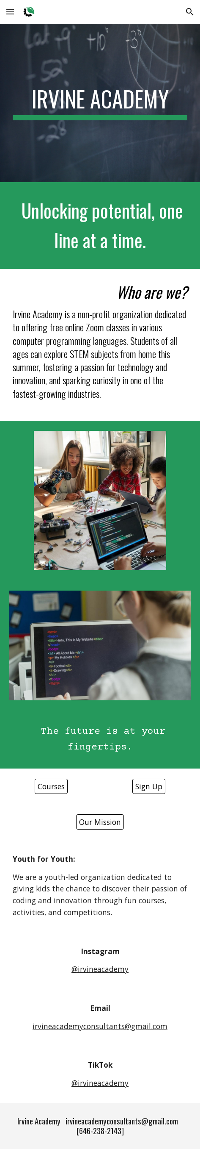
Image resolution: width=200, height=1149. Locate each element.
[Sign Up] (149, 786)
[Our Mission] (100, 822)
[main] (99, 103)
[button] (10, 11)
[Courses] (51, 786)
